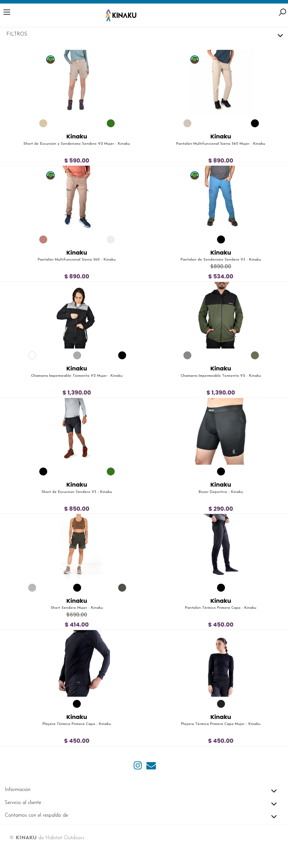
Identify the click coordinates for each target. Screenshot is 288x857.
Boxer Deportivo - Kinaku (221, 492)
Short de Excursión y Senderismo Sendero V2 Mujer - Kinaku (76, 144)
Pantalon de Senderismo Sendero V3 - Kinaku (221, 260)
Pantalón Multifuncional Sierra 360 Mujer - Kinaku (220, 144)
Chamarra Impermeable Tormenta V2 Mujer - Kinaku (77, 376)
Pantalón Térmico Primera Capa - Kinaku (220, 608)
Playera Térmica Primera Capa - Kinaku (76, 724)
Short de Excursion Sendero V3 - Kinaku (77, 492)
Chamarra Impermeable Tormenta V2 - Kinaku (221, 376)
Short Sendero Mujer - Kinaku (77, 608)
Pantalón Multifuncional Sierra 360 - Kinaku (77, 260)
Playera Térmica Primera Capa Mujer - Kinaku (220, 724)
